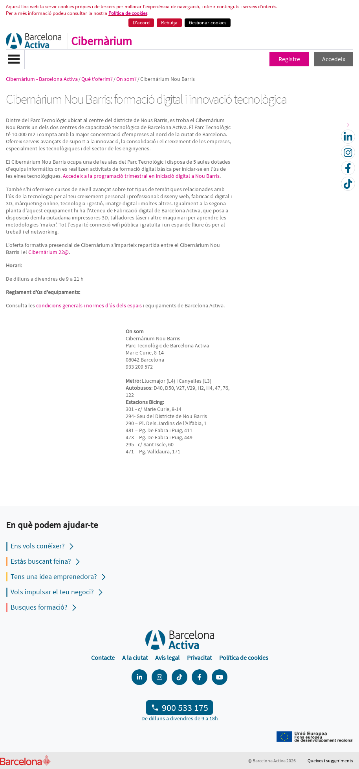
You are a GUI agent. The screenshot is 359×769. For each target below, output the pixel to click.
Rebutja (169, 22)
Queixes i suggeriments (330, 761)
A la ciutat (135, 657)
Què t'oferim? (97, 78)
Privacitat (199, 657)
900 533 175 (185, 707)
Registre (289, 59)
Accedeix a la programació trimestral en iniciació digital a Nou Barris (141, 175)
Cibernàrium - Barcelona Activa (42, 78)
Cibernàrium (101, 40)
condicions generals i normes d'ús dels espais (89, 305)
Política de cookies (127, 13)
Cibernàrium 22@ (48, 252)
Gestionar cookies (207, 22)
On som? (126, 78)
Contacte (103, 657)
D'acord (141, 22)
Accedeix (333, 59)
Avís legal (167, 657)
